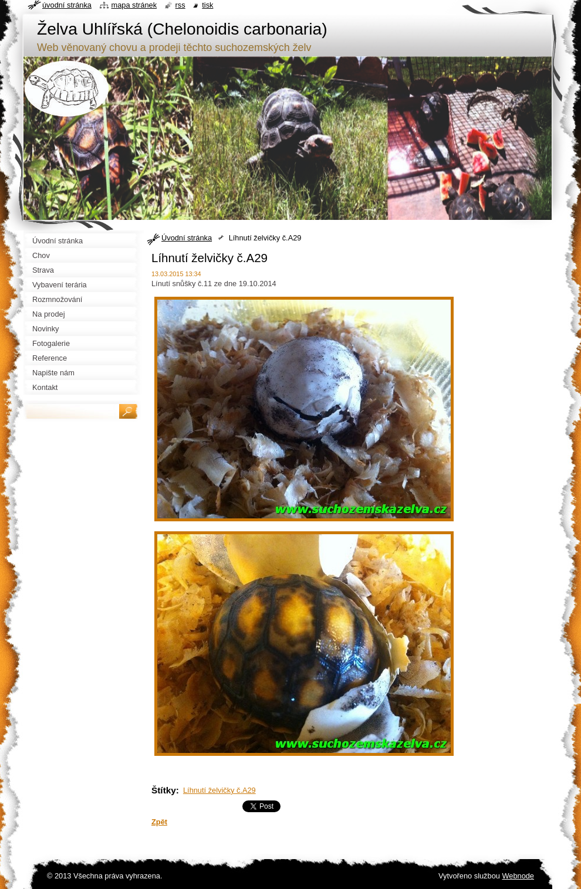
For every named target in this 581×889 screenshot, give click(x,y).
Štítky (163, 790)
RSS (180, 5)
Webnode (518, 875)
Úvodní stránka (186, 237)
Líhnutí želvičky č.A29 (219, 790)
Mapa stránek (134, 5)
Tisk (207, 5)
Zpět (159, 821)
